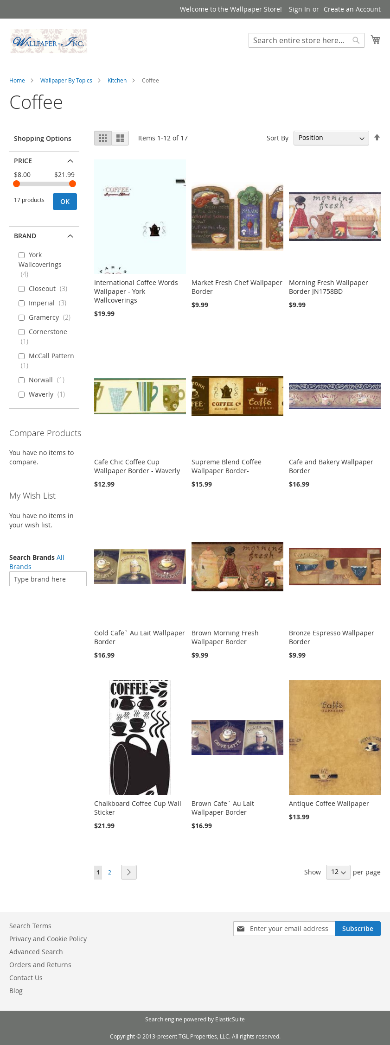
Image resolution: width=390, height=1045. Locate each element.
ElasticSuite (230, 1019)
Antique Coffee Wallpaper (329, 803)
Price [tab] (23, 160)
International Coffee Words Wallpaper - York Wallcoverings (136, 291)
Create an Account (352, 9)
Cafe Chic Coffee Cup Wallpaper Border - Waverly (137, 466)
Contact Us (26, 977)
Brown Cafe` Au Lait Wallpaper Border (223, 808)
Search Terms (30, 925)
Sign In (299, 9)
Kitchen (117, 80)
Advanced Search (36, 951)
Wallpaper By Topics (66, 80)
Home (17, 80)
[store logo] (48, 41)
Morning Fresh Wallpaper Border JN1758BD (328, 287)
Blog (16, 990)
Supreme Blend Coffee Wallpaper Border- (227, 466)
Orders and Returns (40, 964)
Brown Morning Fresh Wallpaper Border (225, 637)
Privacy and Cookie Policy (48, 938)
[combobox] (306, 40)
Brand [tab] (25, 235)
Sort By (277, 137)
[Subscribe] (358, 928)
